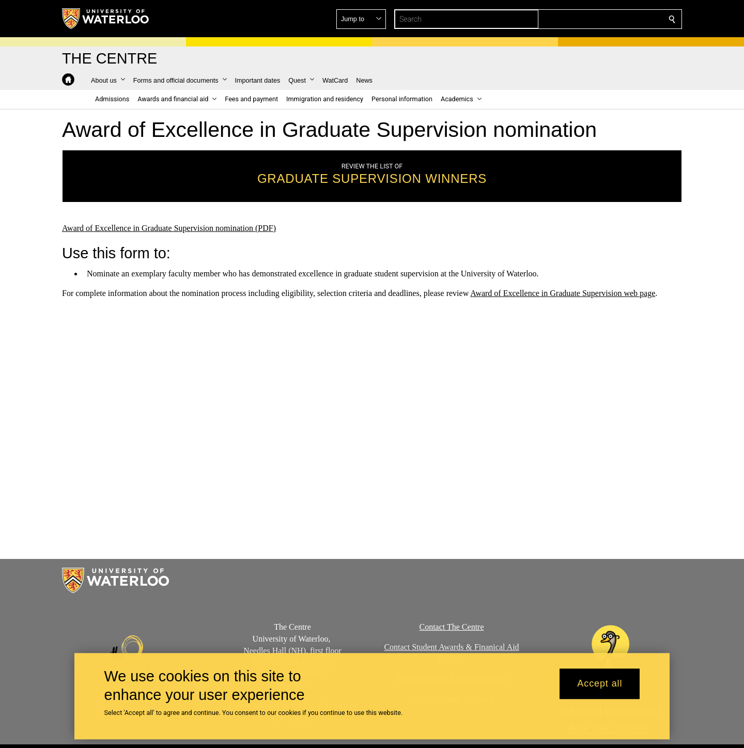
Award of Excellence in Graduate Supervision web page (562, 293)
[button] (597, 19)
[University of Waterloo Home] (106, 18)
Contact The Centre (452, 626)
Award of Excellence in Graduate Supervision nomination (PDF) (169, 228)
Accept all (599, 684)
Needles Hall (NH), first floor (292, 650)
